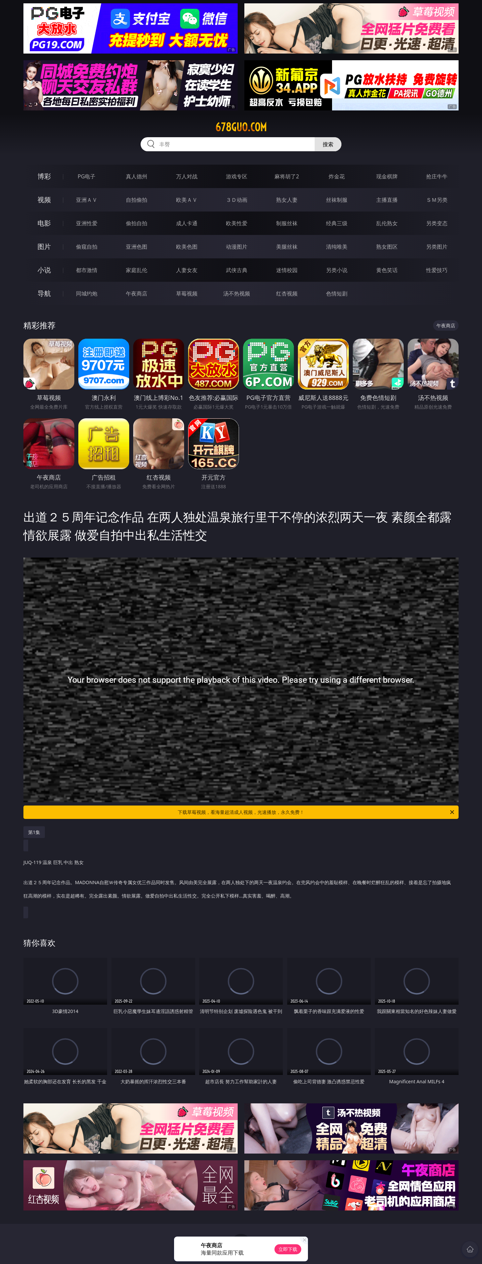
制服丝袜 (287, 223)
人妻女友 (186, 270)
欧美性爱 (236, 223)
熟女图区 (387, 246)
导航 (44, 293)
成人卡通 (186, 223)
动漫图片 (236, 246)
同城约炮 (86, 293)
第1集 (34, 832)
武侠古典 (236, 270)
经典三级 (336, 223)
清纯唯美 (336, 246)
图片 (44, 246)
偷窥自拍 (86, 246)
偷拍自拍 (136, 223)
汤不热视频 (236, 293)
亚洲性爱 (86, 223)
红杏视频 (287, 293)
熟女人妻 (287, 199)
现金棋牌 (387, 176)
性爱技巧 (437, 270)
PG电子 (86, 176)
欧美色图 (186, 246)
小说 (44, 269)
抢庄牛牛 (437, 176)
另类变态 (437, 223)
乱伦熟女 (387, 223)
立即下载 (287, 1249)
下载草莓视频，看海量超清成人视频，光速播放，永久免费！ (316, 812)
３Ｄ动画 (236, 199)
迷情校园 (287, 270)
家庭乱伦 (136, 270)
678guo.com (241, 127)
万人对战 (186, 176)
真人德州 (136, 176)
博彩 (44, 176)
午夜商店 (136, 293)
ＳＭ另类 (437, 199)
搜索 (328, 144)
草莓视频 (186, 293)
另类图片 (437, 246)
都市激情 (86, 270)
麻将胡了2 (286, 176)
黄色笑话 (387, 270)
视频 (44, 199)
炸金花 (337, 176)
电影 (44, 223)
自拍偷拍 (136, 199)
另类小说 (336, 270)
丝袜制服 (336, 199)
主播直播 (387, 199)
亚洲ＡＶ (86, 199)
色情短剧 (336, 293)
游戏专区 (236, 176)
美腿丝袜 (287, 246)
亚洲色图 (136, 246)
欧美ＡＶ (186, 199)
